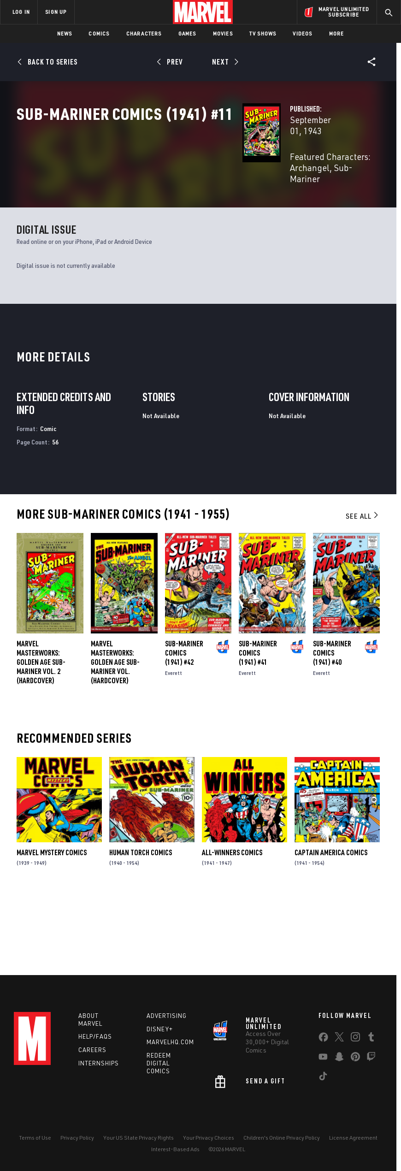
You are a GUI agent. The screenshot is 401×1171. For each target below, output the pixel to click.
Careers (92, 1053)
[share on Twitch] (371, 1062)
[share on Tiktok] (323, 1081)
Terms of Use (35, 1141)
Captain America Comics (331, 934)
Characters (144, 33)
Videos (302, 33)
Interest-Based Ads (175, 1152)
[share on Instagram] (355, 1042)
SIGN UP (55, 11)
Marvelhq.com (170, 1045)
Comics (98, 33)
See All (363, 598)
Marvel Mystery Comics (52, 934)
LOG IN (21, 11)
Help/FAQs (95, 1040)
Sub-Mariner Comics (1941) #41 (258, 735)
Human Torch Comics (140, 934)
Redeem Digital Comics (159, 1066)
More (336, 33)
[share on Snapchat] (339, 1062)
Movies (223, 33)
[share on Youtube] (323, 1062)
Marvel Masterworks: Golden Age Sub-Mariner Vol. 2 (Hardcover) (41, 744)
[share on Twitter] (339, 1042)
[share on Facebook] (323, 1042)
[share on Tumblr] (371, 1042)
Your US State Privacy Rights (138, 1141)
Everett (173, 754)
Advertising (167, 1019)
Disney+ (160, 1032)
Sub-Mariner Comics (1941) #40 (332, 735)
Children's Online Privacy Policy (281, 1141)
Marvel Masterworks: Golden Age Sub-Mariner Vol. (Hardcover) (115, 744)
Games (187, 33)
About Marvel (90, 1023)
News (64, 33)
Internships (98, 1066)
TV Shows (263, 33)
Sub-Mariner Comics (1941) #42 (184, 735)
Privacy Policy (77, 1141)
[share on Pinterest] (355, 1062)
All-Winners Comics (232, 934)
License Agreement (353, 1141)
